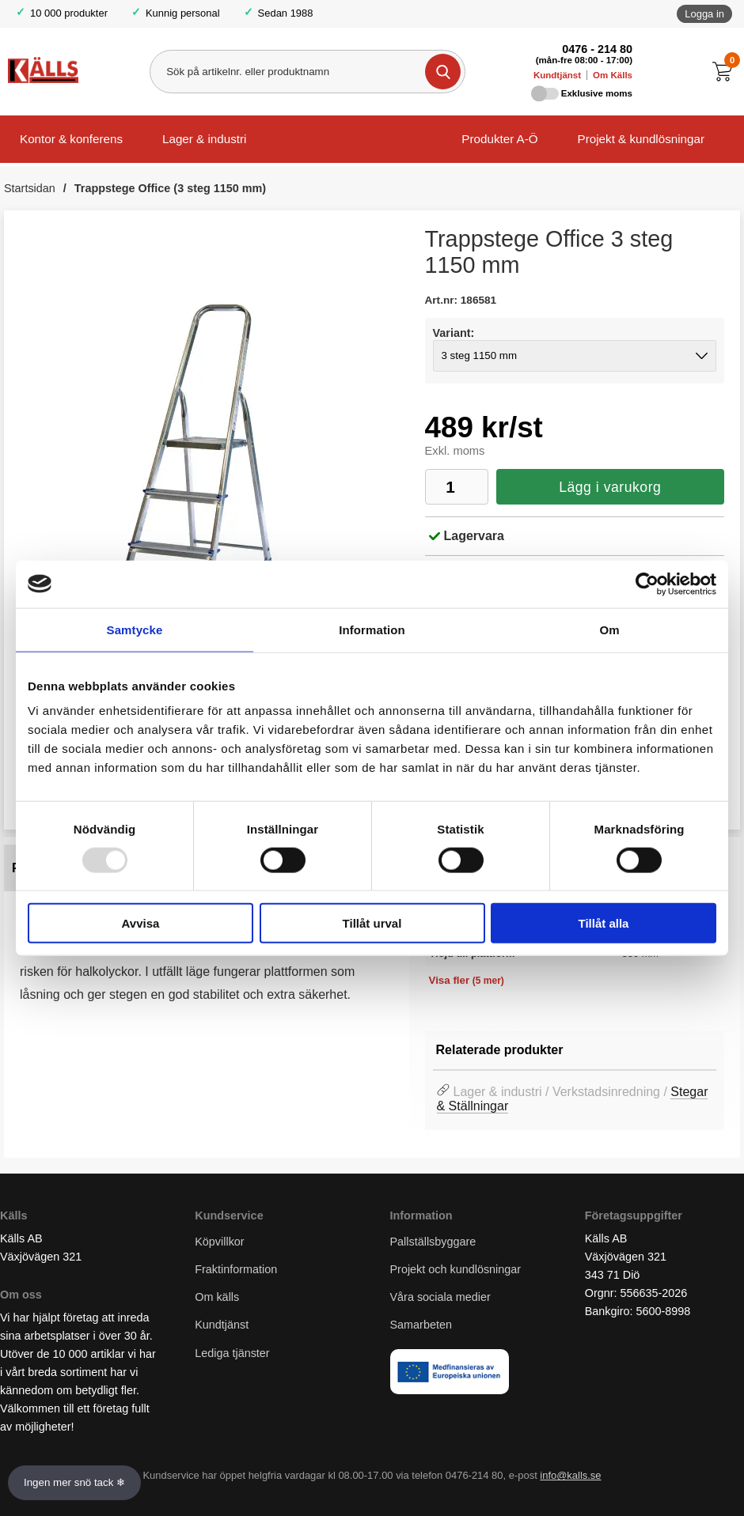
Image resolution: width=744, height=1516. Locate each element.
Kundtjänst (557, 75)
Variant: (454, 333)
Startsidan (29, 188)
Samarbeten (422, 1325)
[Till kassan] (726, 72)
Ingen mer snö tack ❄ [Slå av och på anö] (74, 1482)
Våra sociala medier (440, 1297)
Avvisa (141, 923)
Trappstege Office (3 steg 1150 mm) (170, 188)
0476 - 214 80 (597, 49)
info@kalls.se (570, 1476)
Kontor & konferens (71, 139)
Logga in (704, 14)
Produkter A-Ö (499, 139)
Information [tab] (372, 629)
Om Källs (612, 75)
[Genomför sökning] (443, 71)
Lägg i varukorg (610, 487)
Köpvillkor (219, 1241)
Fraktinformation (236, 1270)
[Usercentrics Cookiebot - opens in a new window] (647, 583)
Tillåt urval (372, 923)
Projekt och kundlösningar (456, 1270)
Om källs (217, 1297)
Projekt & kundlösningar (641, 139)
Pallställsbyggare (433, 1241)
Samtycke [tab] (135, 629)
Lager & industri (204, 139)
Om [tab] (609, 629)
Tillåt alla (604, 923)
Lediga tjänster (232, 1353)
